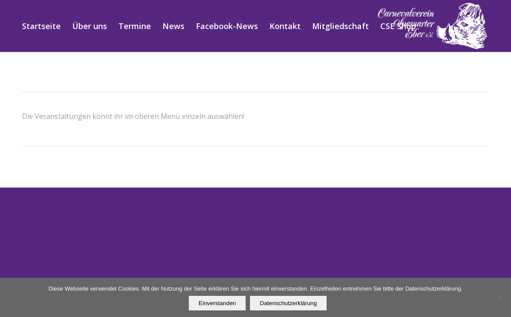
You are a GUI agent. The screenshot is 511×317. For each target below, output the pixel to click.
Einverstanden (217, 303)
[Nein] (500, 297)
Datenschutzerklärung (288, 303)
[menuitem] (41, 26)
